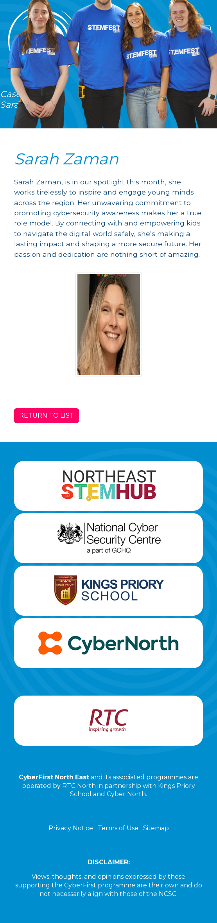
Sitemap (156, 828)
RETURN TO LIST (46, 415)
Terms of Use (118, 828)
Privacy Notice (70, 828)
